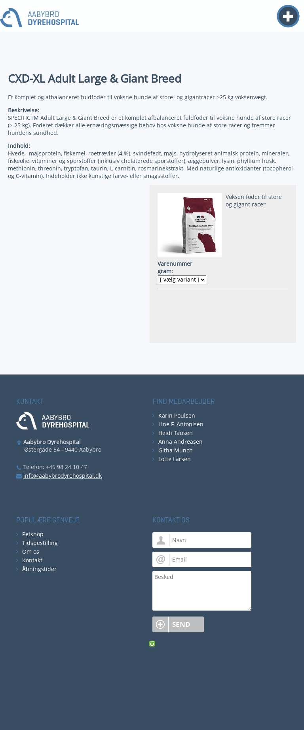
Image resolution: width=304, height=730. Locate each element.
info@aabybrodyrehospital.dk (62, 475)
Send (181, 624)
